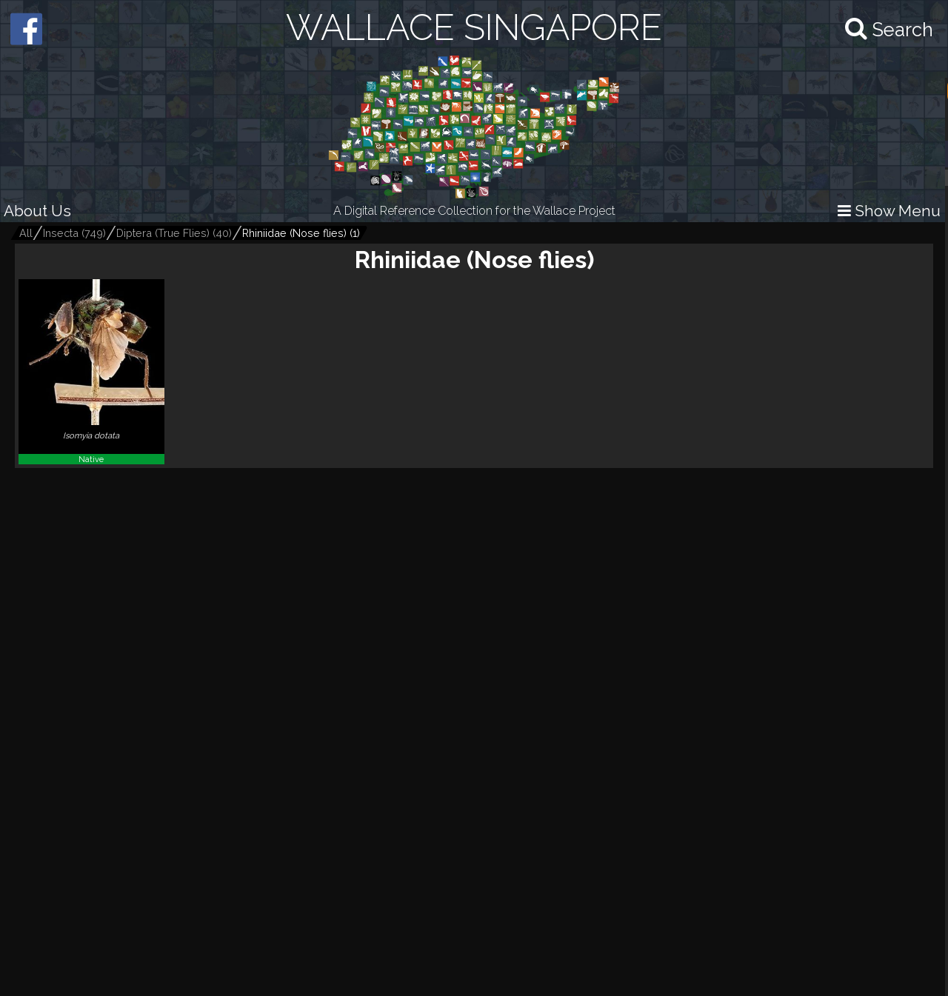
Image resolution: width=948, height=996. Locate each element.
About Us (37, 210)
